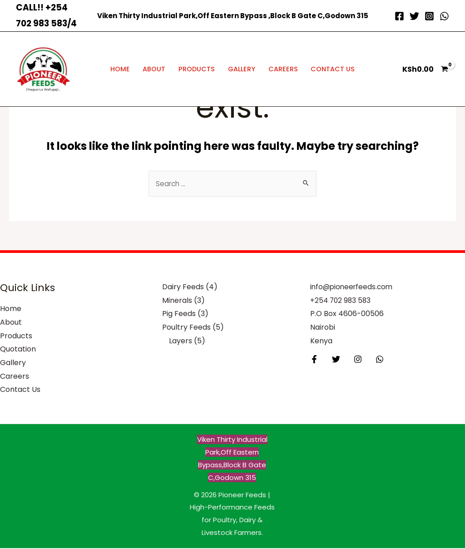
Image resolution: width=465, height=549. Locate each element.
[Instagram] (429, 16)
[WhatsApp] (444, 16)
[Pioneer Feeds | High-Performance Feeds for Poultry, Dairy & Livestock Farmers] (43, 69)
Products (196, 69)
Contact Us (333, 69)
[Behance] (373, 360)
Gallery (241, 69)
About (154, 69)
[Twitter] (414, 16)
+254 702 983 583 (341, 301)
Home (120, 69)
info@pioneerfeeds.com (353, 287)
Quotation (18, 350)
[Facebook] (399, 16)
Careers (283, 69)
